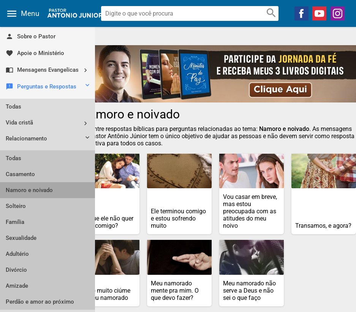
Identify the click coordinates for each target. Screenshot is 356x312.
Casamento (20, 174)
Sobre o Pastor (30, 36)
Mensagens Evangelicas (49, 70)
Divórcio (16, 269)
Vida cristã (49, 123)
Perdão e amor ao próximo (40, 301)
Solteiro (16, 206)
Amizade (17, 285)
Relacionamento (48, 139)
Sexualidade (21, 238)
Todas (13, 106)
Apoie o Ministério (35, 53)
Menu (30, 13)
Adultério (17, 254)
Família (15, 222)
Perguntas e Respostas (48, 87)
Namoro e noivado (29, 190)
